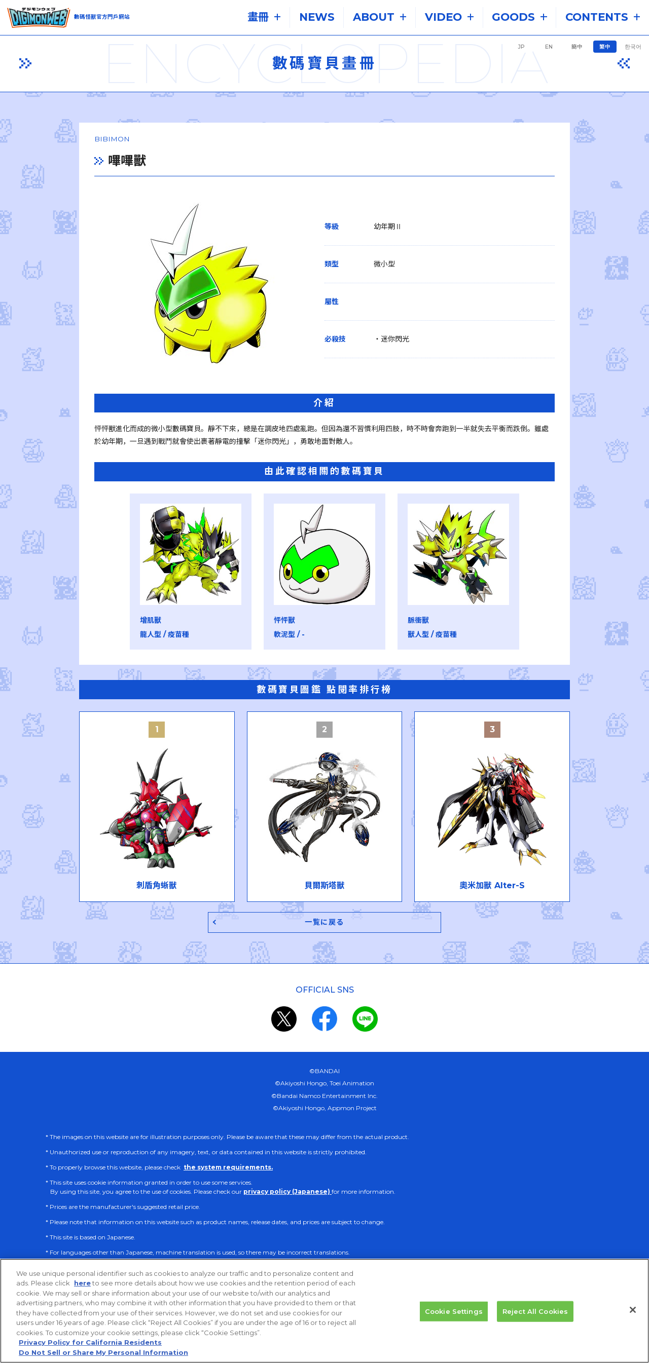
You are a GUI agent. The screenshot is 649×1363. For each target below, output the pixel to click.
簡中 (577, 47)
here (82, 1290)
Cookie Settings (454, 1318)
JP (521, 47)
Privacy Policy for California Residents (90, 1349)
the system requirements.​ (228, 1171)
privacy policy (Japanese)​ (287, 1195)
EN (549, 47)
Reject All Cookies (535, 1318)
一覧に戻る (325, 925)
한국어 (633, 47)
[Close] (633, 1316)
